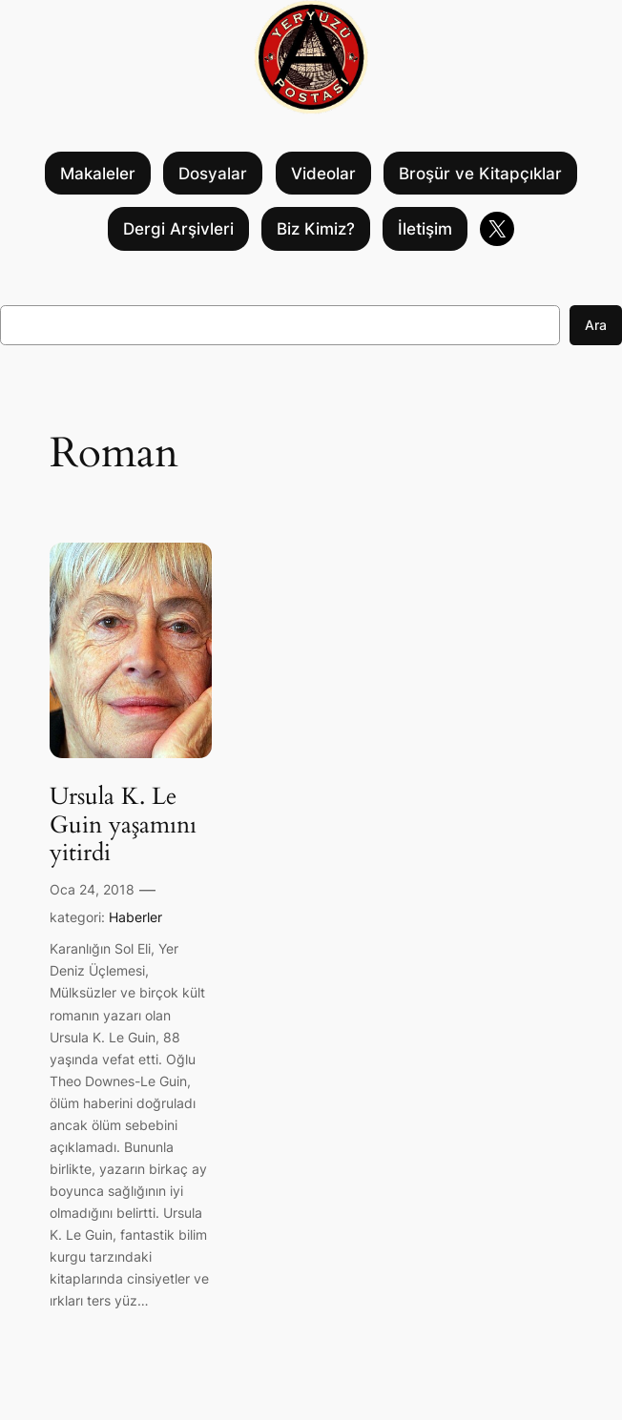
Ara (596, 325)
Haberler (135, 917)
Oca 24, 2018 (92, 889)
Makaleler (97, 173)
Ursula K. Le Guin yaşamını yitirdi (123, 825)
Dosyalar (212, 173)
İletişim (425, 228)
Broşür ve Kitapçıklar (480, 173)
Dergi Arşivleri (178, 228)
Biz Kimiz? (316, 228)
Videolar (323, 173)
